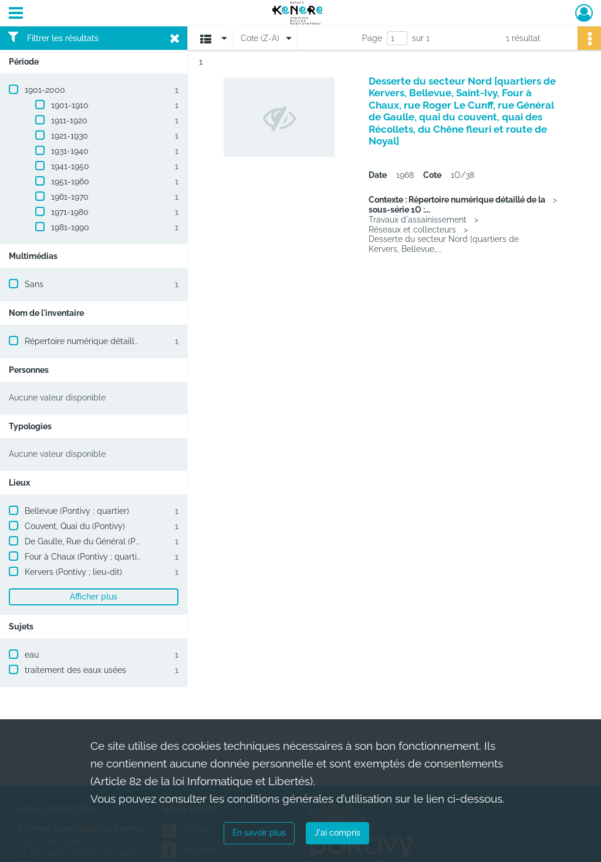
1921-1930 (69, 135)
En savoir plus (259, 832)
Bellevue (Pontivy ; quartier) (77, 511)
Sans (34, 284)
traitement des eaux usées (75, 670)
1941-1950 (70, 166)
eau (32, 654)
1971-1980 (70, 212)
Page (372, 38)
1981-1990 (70, 227)
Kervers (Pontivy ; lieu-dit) (73, 572)
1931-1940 (70, 151)
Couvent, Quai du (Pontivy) (75, 526)
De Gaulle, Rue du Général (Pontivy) (93, 541)
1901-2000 (45, 90)
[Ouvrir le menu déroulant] (16, 14)
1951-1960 (70, 181)
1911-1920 (69, 120)
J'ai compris (337, 832)
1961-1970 (70, 196)
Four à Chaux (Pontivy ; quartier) (86, 556)
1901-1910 (70, 105)
